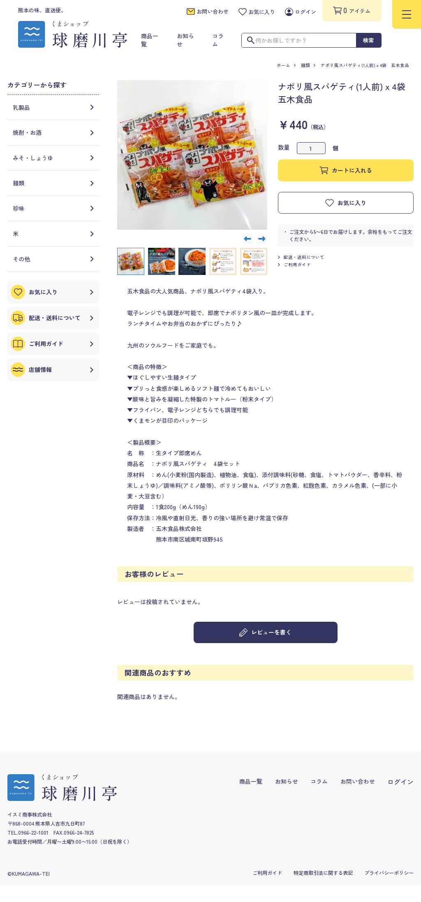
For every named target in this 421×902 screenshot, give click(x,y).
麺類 (305, 65)
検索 (368, 40)
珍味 (53, 208)
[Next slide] (262, 238)
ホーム (283, 65)
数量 (283, 147)
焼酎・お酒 (53, 132)
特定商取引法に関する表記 (323, 873)
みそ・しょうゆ (53, 158)
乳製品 (53, 107)
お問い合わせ (357, 781)
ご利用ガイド (294, 265)
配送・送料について (301, 257)
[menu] (406, 14)
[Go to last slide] (247, 238)
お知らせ (286, 781)
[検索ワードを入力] (299, 40)
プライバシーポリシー (389, 873)
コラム (319, 781)
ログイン (400, 782)
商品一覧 (250, 781)
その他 (53, 259)
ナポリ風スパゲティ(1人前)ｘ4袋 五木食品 (367, 65)
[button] (130, 261)
